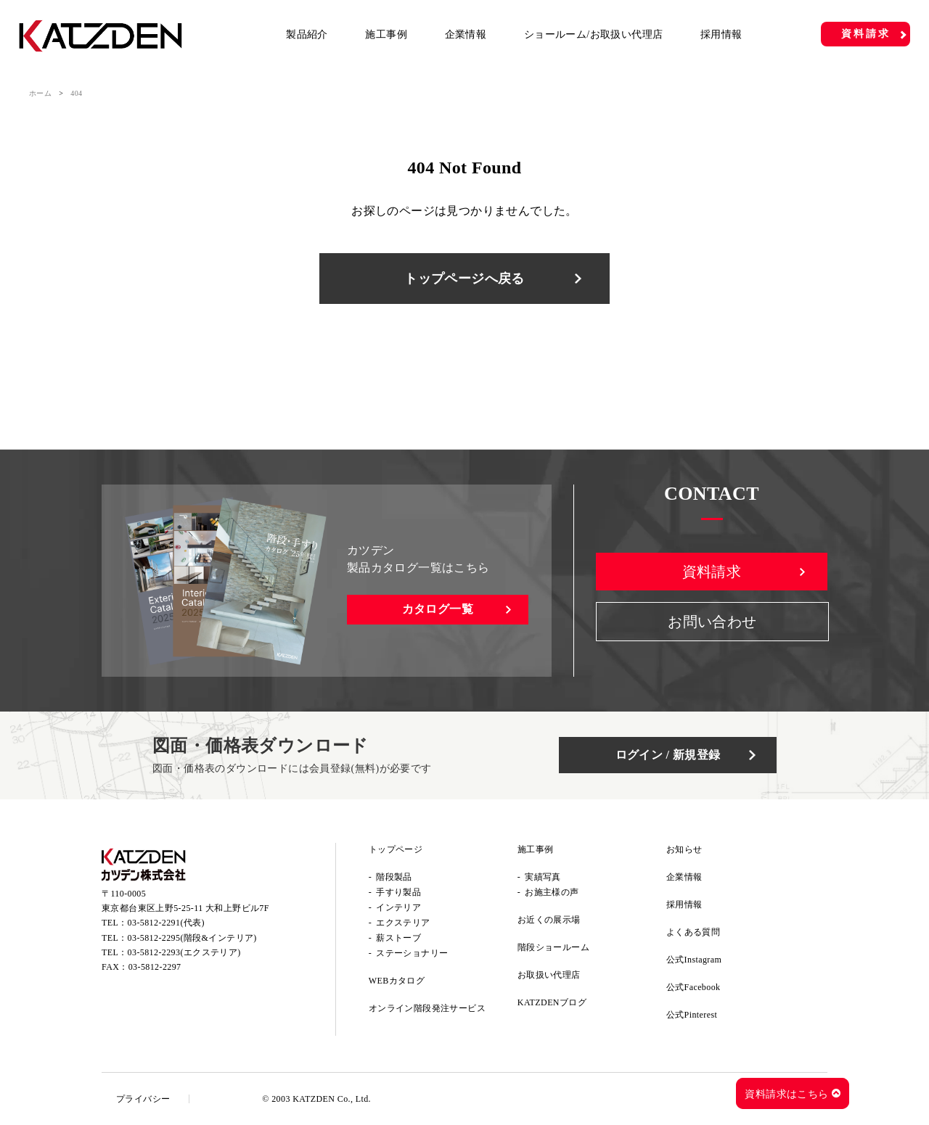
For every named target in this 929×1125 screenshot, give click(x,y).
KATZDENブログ (551, 1002)
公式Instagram (693, 960)
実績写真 (543, 877)
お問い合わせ (712, 622)
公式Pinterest (691, 1015)
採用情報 (721, 34)
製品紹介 (307, 34)
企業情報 (466, 34)
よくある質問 (693, 932)
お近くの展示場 (549, 920)
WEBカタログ (397, 981)
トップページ (395, 849)
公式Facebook (693, 987)
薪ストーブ (398, 938)
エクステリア (403, 923)
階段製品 (394, 877)
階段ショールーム (553, 947)
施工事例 (386, 34)
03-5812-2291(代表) (166, 923)
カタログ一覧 (437, 609)
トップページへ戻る (464, 278)
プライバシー (143, 1099)
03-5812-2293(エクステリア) (184, 952)
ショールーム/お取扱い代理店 (593, 34)
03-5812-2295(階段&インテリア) (192, 938)
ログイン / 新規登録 (668, 755)
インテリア (398, 907)
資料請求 (865, 33)
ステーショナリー (412, 953)
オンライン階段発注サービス (427, 1008)
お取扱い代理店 (549, 975)
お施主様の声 (551, 892)
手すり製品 (398, 892)
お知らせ (684, 849)
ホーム (40, 93)
